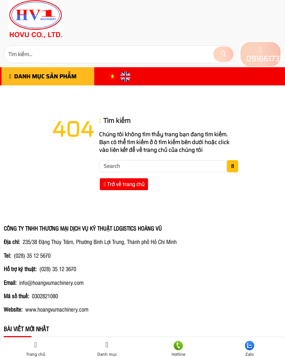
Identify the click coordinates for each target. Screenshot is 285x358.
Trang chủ (35, 349)
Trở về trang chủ (124, 184)
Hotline (178, 349)
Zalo (249, 349)
